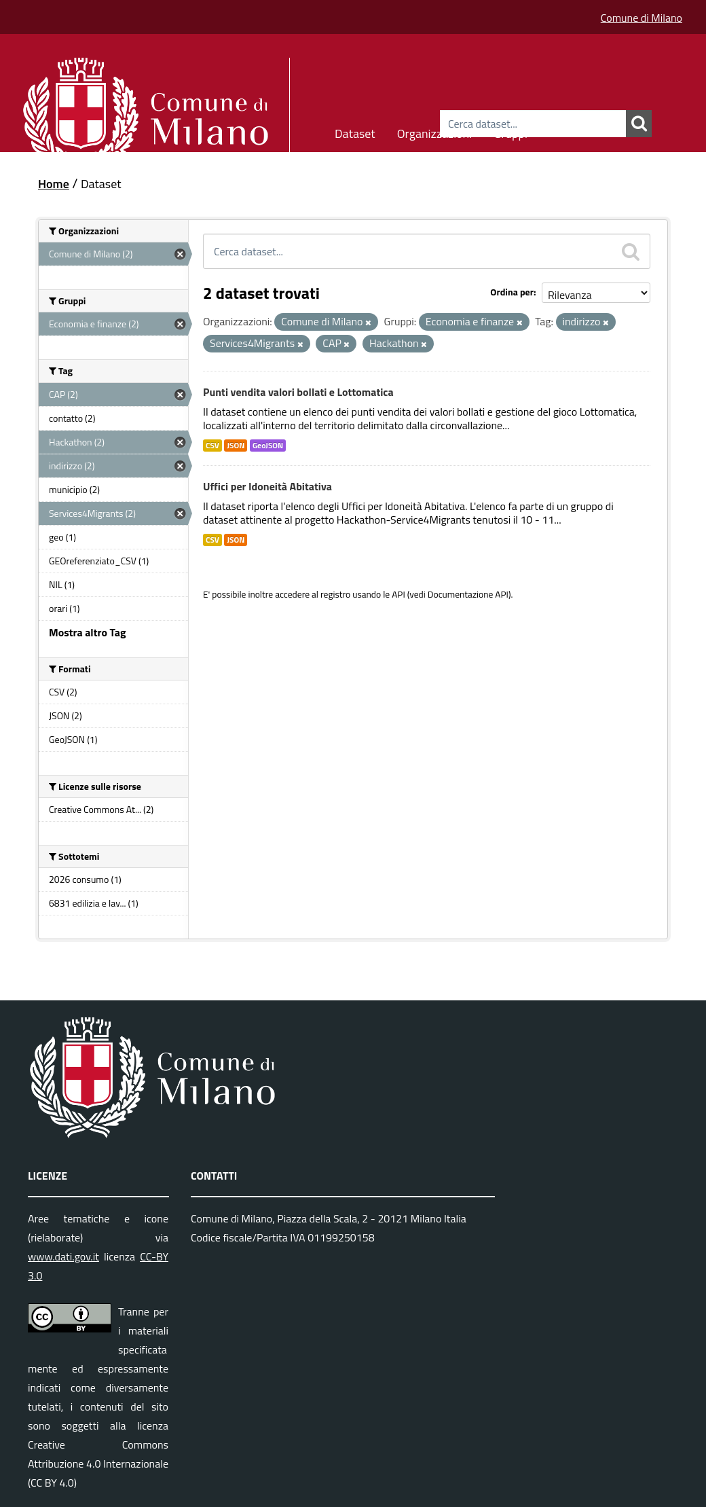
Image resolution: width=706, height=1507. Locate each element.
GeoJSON (268, 445)
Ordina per (512, 292)
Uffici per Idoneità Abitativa (267, 486)
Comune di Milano (641, 18)
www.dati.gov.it (63, 1256)
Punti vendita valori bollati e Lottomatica (298, 392)
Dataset (355, 131)
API (398, 594)
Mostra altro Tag (87, 632)
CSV (212, 445)
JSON (235, 445)
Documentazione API (468, 594)
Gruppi (510, 131)
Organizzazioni (434, 131)
